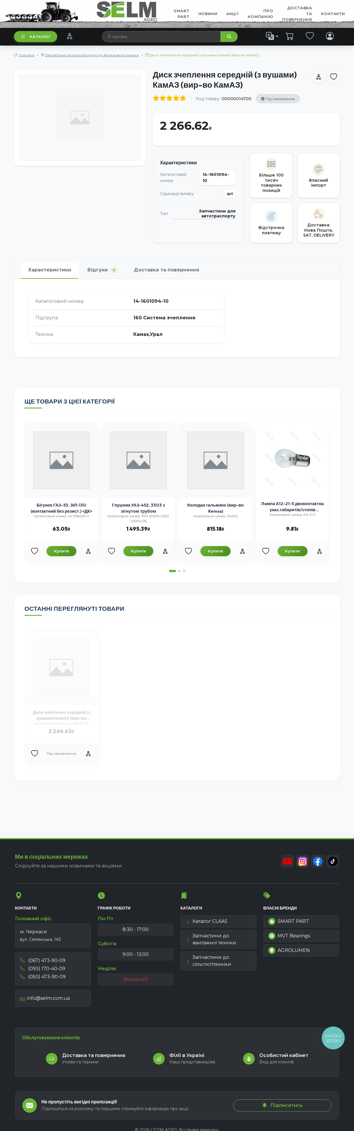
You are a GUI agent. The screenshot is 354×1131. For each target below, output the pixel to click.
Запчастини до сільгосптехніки (208, 960)
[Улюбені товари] (34, 551)
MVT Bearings (289, 935)
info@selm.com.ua (45, 998)
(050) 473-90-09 (43, 976)
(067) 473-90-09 (42, 960)
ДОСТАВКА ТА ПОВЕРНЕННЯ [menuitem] (297, 13)
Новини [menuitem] (208, 13)
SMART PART (288, 921)
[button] (172, 571)
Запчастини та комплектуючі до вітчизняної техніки (92, 55)
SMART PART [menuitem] (181, 13)
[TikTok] (332, 861)
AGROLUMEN (289, 950)
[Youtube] (287, 861)
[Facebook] (317, 861)
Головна (26, 55)
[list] (272, 36)
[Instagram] (302, 861)
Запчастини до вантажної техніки (211, 939)
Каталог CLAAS (206, 921)
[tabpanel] (177, 318)
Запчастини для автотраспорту (217, 214)
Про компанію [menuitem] (260, 13)
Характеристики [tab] (49, 270)
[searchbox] (161, 36)
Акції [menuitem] (232, 13)
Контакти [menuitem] (333, 13)
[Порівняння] (69, 36)
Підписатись (282, 1105)
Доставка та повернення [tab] (166, 270)
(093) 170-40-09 (42, 968)
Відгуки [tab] (102, 270)
